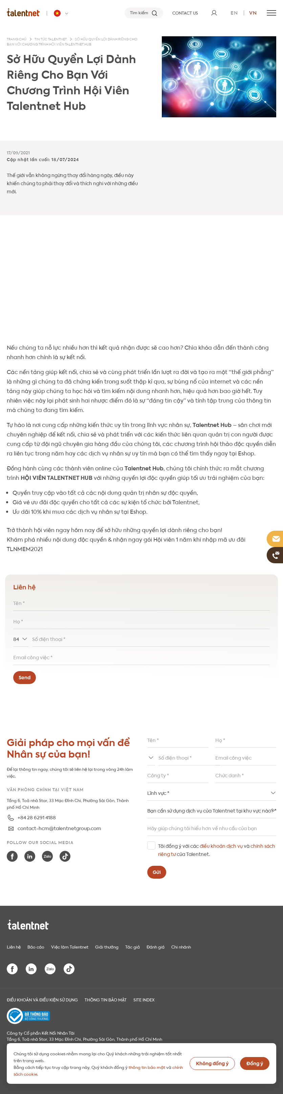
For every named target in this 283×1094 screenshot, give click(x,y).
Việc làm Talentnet (69, 946)
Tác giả (132, 946)
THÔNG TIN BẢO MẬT (106, 999)
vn (253, 12)
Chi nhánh (181, 946)
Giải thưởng (106, 946)
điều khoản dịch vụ (221, 845)
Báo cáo (35, 946)
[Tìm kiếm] (144, 12)
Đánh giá (156, 946)
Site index (144, 999)
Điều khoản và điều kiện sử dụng (42, 999)
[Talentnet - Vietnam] (61, 13)
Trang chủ (16, 39)
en (234, 12)
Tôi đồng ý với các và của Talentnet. (216, 849)
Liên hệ (14, 946)
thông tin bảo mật (147, 1067)
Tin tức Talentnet (51, 39)
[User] (214, 12)
